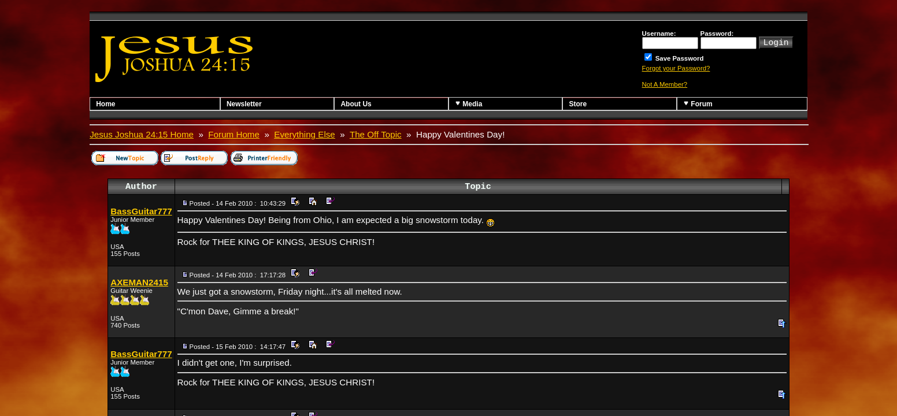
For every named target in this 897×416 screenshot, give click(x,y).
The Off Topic (376, 134)
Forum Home (234, 134)
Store (578, 104)
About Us (355, 104)
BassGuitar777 (141, 211)
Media (468, 103)
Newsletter (244, 104)
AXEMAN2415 (139, 282)
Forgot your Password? (676, 68)
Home (105, 104)
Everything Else (304, 134)
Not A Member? (665, 84)
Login (776, 41)
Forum (698, 103)
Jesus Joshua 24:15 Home (142, 134)
